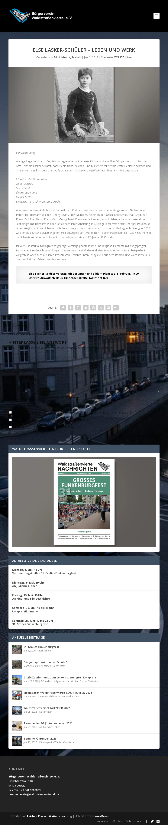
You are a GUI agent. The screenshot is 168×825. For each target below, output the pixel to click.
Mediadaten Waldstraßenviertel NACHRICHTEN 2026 (58, 692)
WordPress (101, 816)
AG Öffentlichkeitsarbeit (52, 696)
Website (116, 397)
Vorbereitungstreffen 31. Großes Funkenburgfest (44, 571)
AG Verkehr (47, 681)
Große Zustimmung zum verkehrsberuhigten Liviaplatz (60, 677)
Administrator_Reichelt (67, 57)
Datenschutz (133, 821)
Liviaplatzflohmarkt (33, 609)
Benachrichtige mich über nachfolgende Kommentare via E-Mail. (52, 420)
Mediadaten (72, 696)
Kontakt (118, 821)
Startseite (107, 57)
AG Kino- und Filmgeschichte (31, 596)
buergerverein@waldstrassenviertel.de (33, 794)
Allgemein (46, 666)
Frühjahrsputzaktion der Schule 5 (45, 662)
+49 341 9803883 (29, 790)
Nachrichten (44, 650)
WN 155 (119, 57)
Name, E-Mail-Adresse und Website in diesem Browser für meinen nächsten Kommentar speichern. (73, 412)
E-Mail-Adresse (71, 397)
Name (13, 397)
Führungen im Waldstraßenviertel (57, 742)
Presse (83, 681)
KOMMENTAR (17, 354)
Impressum (103, 821)
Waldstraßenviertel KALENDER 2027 (47, 708)
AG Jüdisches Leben (28, 584)
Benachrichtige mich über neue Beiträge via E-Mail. (44, 427)
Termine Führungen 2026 (40, 738)
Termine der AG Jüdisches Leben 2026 (48, 723)
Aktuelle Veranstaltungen (35, 560)
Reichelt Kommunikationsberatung (49, 816)
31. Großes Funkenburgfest (32, 622)
